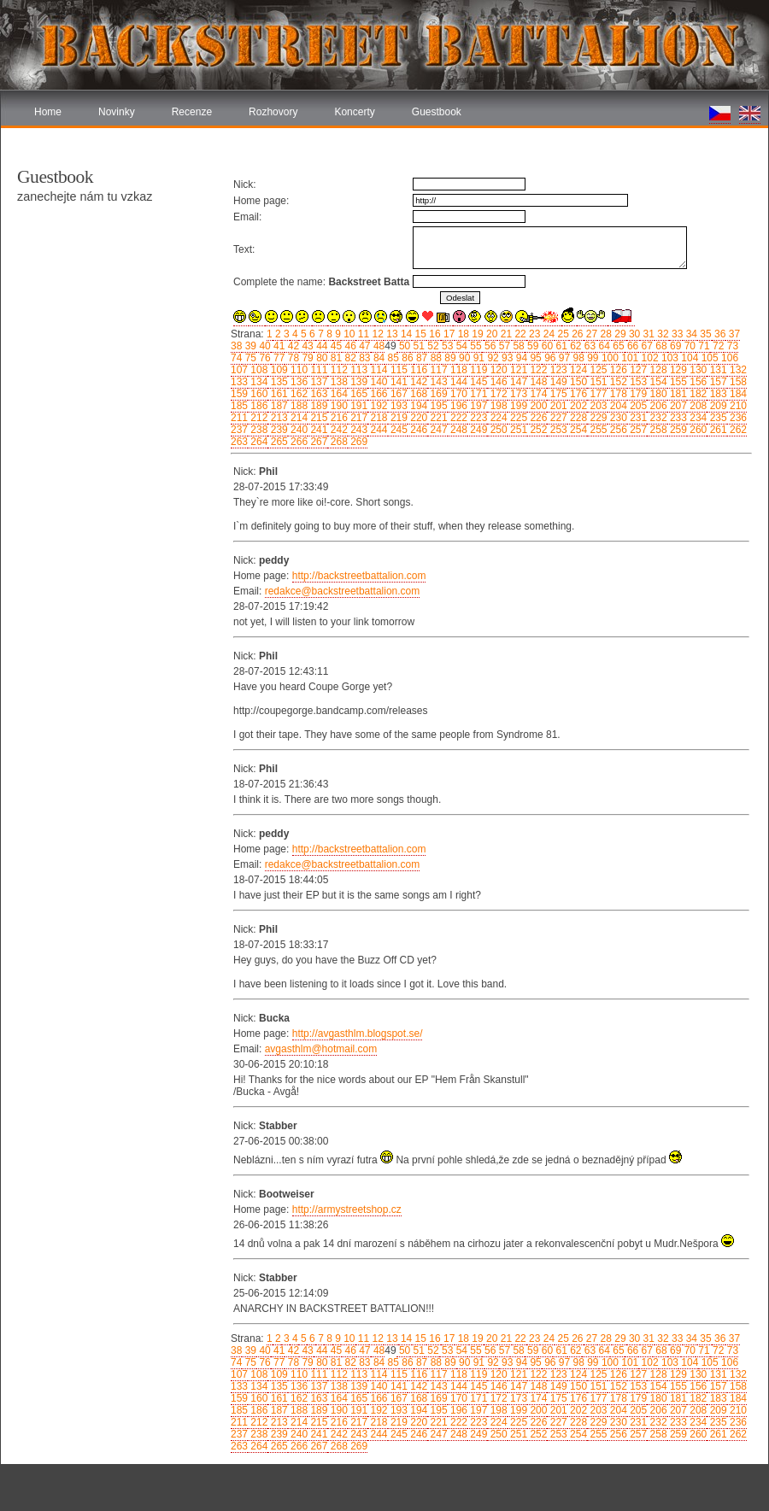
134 (257, 382)
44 (321, 346)
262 (737, 430)
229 (597, 418)
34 (690, 334)
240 (298, 430)
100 (609, 358)
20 (491, 334)
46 (349, 346)
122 (537, 370)
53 (446, 346)
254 (577, 430)
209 (716, 406)
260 (697, 430)
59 (532, 346)
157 (716, 382)
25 (562, 334)
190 (337, 406)
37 (732, 334)
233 (677, 418)
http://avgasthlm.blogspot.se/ (357, 1034)
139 (357, 382)
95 (534, 358)
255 (597, 430)
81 (334, 358)
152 (617, 382)
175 (556, 394)
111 (317, 370)
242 (337, 430)
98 (577, 358)
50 (403, 346)
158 (737, 382)
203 (597, 406)
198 (497, 406)
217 (357, 418)
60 (545, 346)
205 (637, 406)
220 (417, 418)
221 (437, 418)
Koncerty (354, 112)
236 (737, 418)
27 (591, 334)
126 (617, 370)
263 (239, 442)
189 (317, 406)
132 (737, 370)
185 (239, 406)
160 (257, 394)
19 (476, 334)
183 (716, 394)
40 (263, 346)
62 (574, 346)
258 (656, 430)
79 (306, 358)
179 (637, 394)
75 (249, 358)
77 (278, 358)
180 (656, 394)
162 (298, 394)
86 (406, 358)
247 (437, 430)
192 (377, 406)
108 (257, 370)
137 (317, 382)
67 (645, 346)
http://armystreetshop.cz (347, 1209)
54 (460, 346)
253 (556, 430)
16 (433, 334)
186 (257, 406)
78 (292, 358)
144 (457, 382)
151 (597, 382)
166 (377, 394)
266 (298, 442)
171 (477, 394)
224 (497, 418)
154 (656, 382)
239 (277, 430)
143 (437, 382)
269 (357, 442)
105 (708, 358)
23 (533, 334)
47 (363, 346)
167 (398, 394)
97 (562, 358)
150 (577, 382)
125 (597, 370)
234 (697, 418)
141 (398, 382)
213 (277, 418)
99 (591, 358)
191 (357, 406)
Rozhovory (273, 112)
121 (517, 370)
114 (377, 370)
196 (457, 406)
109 (277, 370)
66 (632, 346)
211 (239, 418)
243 (357, 430)
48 (378, 346)
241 (317, 430)
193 (398, 406)
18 (462, 334)
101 (628, 358)
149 (556, 382)
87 (421, 358)
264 (257, 442)
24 (547, 334)
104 (688, 358)
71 (703, 346)
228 (577, 418)
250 (497, 430)
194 (417, 406)
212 (257, 418)
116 (417, 370)
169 (437, 394)
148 (537, 382)
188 (298, 406)
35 (704, 334)
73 (731, 346)
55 (474, 346)
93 (506, 358)
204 (617, 406)
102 (648, 358)
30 (633, 334)
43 (306, 346)
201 (556, 406)
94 (520, 358)
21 (504, 334)
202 (577, 406)
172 (497, 394)
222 (457, 418)
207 (677, 406)
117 (437, 370)
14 (405, 334)
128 (656, 370)
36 (719, 334)
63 (589, 346)
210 (737, 406)
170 (457, 394)
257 (637, 430)
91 (477, 358)
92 (491, 358)
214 (298, 418)
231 (637, 418)
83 (363, 358)
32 (662, 334)
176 (577, 394)
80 (321, 358)
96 (549, 358)
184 (737, 394)
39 (249, 346)
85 (391, 358)
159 (239, 394)
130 (697, 370)
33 (676, 334)
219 (398, 418)
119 (477, 370)
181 (677, 394)
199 (517, 406)
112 (337, 370)
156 (697, 382)
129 (677, 370)
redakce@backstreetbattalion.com (342, 591)
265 (277, 442)
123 (556, 370)
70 (688, 346)
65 (617, 346)
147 (517, 382)
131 (716, 370)
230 (617, 418)
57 (503, 346)
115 (398, 370)
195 (437, 406)
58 (517, 346)
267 (317, 442)
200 (537, 406)
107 (239, 370)
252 (537, 430)
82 (349, 358)
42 (292, 346)
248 (457, 430)
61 (560, 346)
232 (656, 418)
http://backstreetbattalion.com (359, 576)
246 (417, 430)
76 (263, 358)
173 (517, 394)
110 (298, 370)
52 (432, 346)
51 (417, 346)
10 (348, 334)
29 (619, 334)
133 (239, 382)
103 (668, 358)
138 (337, 382)
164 (337, 394)
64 (603, 346)
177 (597, 394)
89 (449, 358)
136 (298, 382)
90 (463, 358)
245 (398, 430)
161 (277, 394)
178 (617, 394)
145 (477, 382)
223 (477, 418)
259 (677, 430)
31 (647, 334)
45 (334, 346)
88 (434, 358)
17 (448, 334)
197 (477, 406)
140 (377, 382)
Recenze (192, 112)
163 (317, 394)
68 (660, 346)
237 (239, 430)
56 (489, 346)
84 (378, 358)
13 (391, 334)
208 (697, 406)
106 (728, 358)
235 (716, 418)
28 (604, 334)
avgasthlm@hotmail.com (321, 1049)
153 (637, 382)
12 (376, 334)
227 (556, 418)
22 (519, 334)
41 (278, 346)
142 (417, 382)
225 (517, 418)
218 (377, 418)
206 (656, 406)
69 (674, 346)
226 (537, 418)
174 (537, 394)
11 (362, 334)
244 (377, 430)
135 (277, 382)
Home (48, 112)
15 (419, 334)
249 (477, 430)
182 (697, 394)
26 (576, 334)
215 (317, 418)
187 (277, 406)
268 (337, 442)
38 (236, 346)
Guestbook (436, 112)
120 (497, 370)
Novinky (116, 112)
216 (337, 418)
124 (577, 370)
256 (617, 430)
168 (417, 394)
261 (716, 430)
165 (357, 394)
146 (497, 382)
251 (517, 430)
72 (717, 346)
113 (357, 370)
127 (637, 370)
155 (677, 382)
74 (236, 358)
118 (457, 370)
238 (257, 430)
